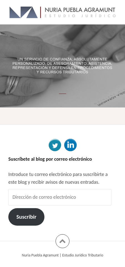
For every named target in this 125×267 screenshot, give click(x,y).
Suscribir (26, 216)
